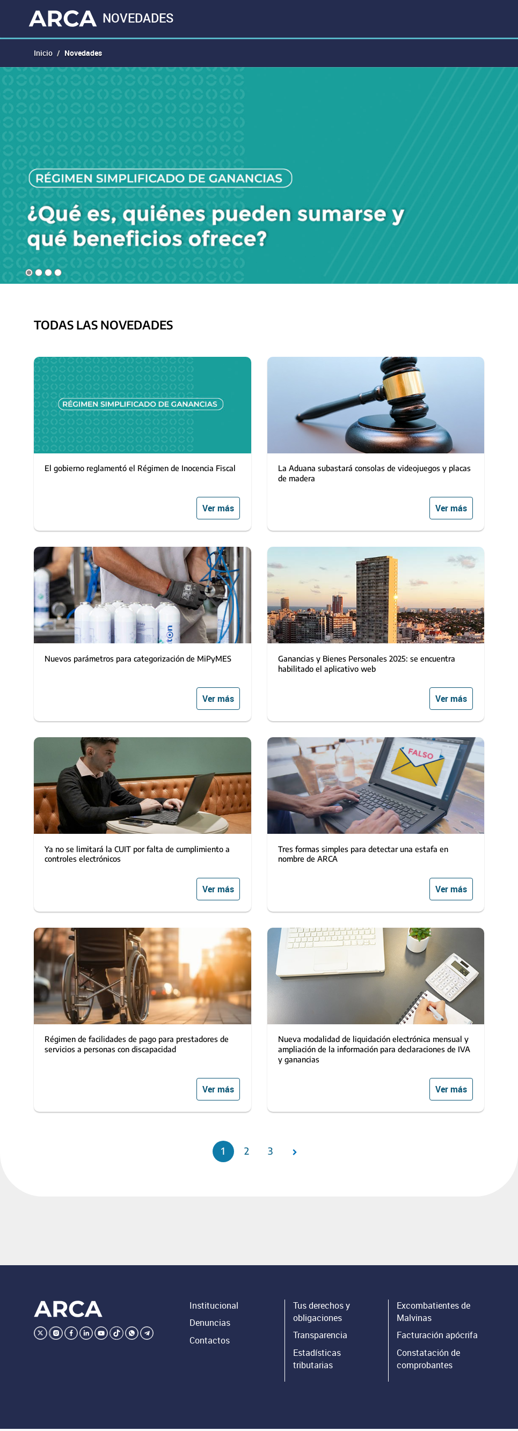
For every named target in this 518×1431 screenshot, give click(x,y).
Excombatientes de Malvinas (433, 1314)
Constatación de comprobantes (428, 1361)
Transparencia (320, 1338)
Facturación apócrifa (437, 1338)
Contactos (209, 1342)
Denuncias (209, 1325)
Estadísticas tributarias (317, 1361)
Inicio (43, 54)
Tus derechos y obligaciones (321, 1314)
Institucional (213, 1307)
